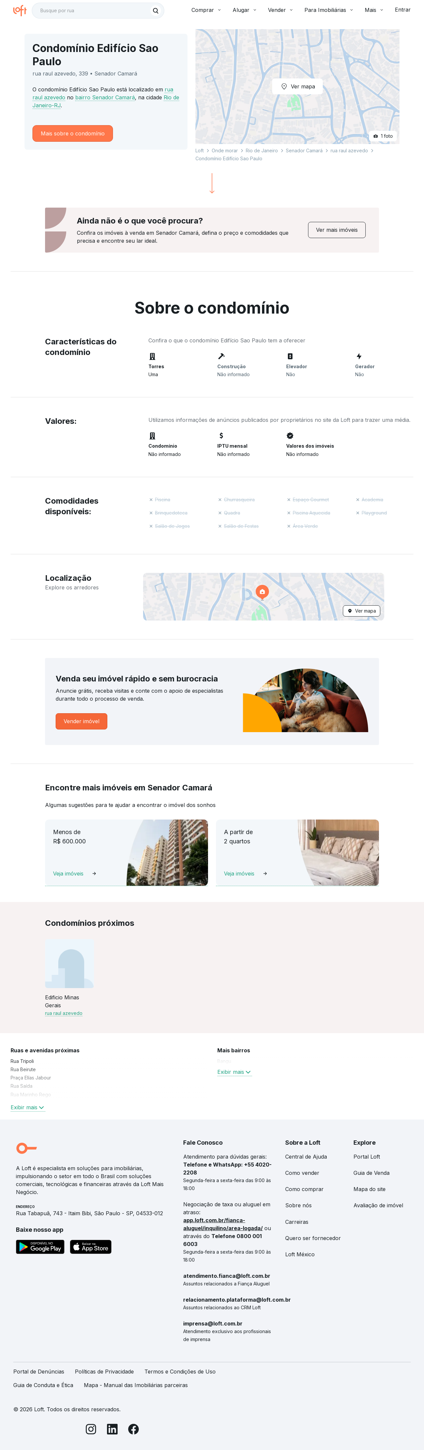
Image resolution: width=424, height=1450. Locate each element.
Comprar (206, 10)
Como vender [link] (302, 1173)
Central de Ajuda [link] (306, 1156)
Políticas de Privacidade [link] (104, 1371)
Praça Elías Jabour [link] (31, 1077)
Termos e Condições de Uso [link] (180, 1371)
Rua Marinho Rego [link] (31, 1094)
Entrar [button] (403, 9)
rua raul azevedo (349, 150)
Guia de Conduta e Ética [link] (43, 1385)
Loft (199, 150)
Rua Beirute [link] (23, 1069)
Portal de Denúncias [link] (38, 1371)
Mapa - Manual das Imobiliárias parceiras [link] (136, 1385)
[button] (263, 597)
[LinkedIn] (112, 1430)
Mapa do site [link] (369, 1189)
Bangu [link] (224, 1061)
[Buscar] (155, 10)
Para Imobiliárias (329, 10)
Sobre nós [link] (298, 1205)
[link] (337, 230)
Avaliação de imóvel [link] (378, 1205)
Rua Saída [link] (21, 1086)
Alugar (245, 10)
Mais (374, 10)
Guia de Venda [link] (371, 1173)
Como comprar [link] (304, 1189)
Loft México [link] (300, 1254)
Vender (281, 10)
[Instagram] (91, 1430)
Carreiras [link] (296, 1222)
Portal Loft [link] (366, 1156)
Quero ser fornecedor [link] (313, 1238)
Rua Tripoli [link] (22, 1061)
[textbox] (98, 11)
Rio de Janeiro (262, 150)
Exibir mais (28, 1107)
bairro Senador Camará (105, 97)
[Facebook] (133, 1430)
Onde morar (225, 150)
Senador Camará (304, 150)
